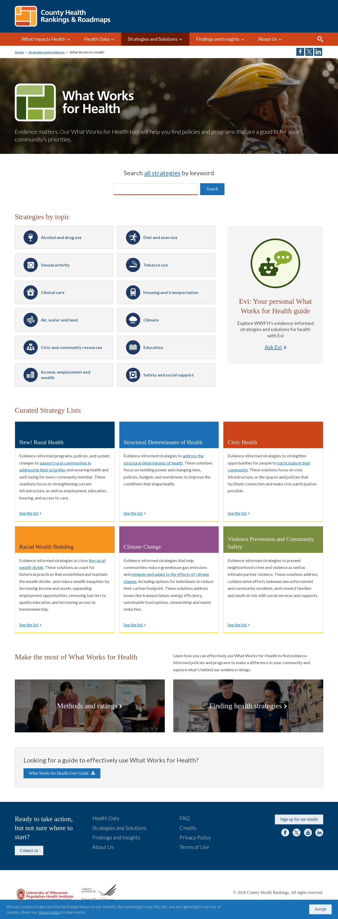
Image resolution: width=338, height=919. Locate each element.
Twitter (297, 833)
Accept (320, 909)
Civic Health (242, 442)
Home (19, 52)
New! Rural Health (41, 442)
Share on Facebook (300, 52)
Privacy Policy (195, 837)
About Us (267, 39)
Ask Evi (275, 263)
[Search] (156, 189)
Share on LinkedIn (318, 52)
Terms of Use (194, 847)
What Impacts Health (43, 39)
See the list (29, 513)
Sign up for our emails (299, 819)
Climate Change (142, 546)
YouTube (308, 833)
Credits (188, 828)
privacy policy (50, 912)
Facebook (285, 833)
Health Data (96, 39)
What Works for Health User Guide (58, 773)
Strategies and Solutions (152, 39)
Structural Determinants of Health (163, 442)
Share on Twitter (309, 52)
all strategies (162, 173)
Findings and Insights (218, 39)
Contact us (29, 850)
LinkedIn (319, 833)
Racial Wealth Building (46, 546)
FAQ (185, 818)
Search (320, 39)
